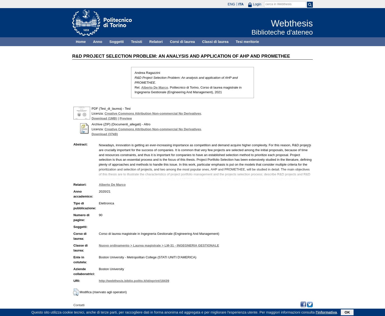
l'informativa (326, 313)
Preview (126, 118)
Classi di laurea (215, 42)
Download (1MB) (104, 118)
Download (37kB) (105, 134)
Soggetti (116, 42)
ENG (231, 4)
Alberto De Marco (154, 87)
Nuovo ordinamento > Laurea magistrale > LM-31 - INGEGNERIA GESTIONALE (159, 245)
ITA (241, 4)
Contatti (78, 305)
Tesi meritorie (247, 42)
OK (347, 313)
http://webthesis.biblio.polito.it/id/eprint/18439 (134, 281)
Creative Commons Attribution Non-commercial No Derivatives (153, 113)
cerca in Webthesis (278, 4)
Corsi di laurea (182, 42)
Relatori (156, 42)
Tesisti (136, 42)
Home (81, 42)
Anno (97, 42)
